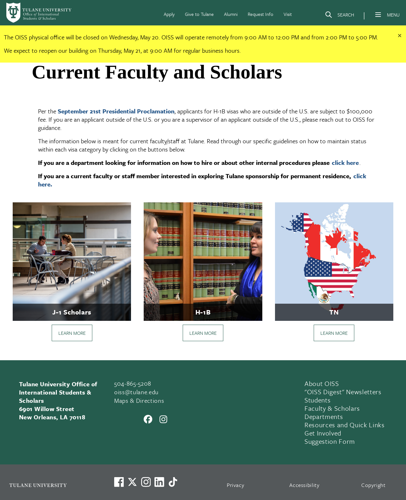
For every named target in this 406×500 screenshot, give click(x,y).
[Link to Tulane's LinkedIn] (159, 482)
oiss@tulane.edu (136, 392)
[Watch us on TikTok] (173, 482)
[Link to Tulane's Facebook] (146, 482)
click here (345, 162)
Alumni (231, 13)
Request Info (260, 13)
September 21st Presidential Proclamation (116, 111)
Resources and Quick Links (344, 424)
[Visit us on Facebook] (119, 482)
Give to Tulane (199, 13)
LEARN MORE (72, 332)
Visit (288, 13)
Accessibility (304, 485)
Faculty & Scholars (332, 408)
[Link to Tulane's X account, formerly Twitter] (132, 482)
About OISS (321, 383)
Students (317, 400)
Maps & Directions (139, 400)
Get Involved (322, 433)
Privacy (236, 485)
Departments (323, 416)
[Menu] (378, 14)
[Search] (339, 16)
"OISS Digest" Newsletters (343, 391)
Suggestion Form (329, 441)
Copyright (373, 485)
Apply (169, 13)
